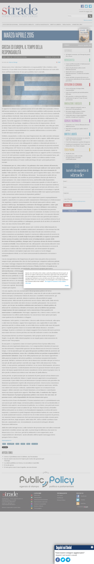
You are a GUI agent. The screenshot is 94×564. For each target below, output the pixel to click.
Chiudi (67, 285)
